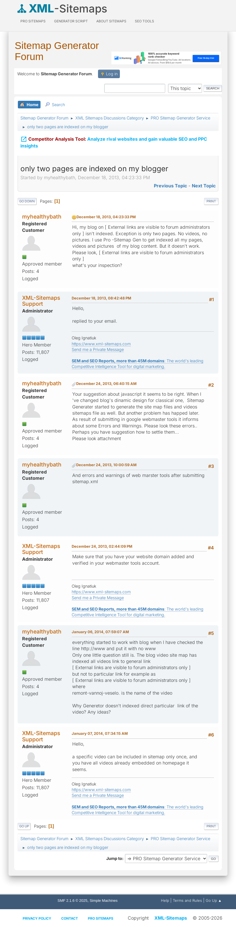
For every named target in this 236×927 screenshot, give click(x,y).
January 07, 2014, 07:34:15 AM (100, 733)
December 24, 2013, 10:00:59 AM (106, 465)
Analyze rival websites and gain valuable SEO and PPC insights (113, 138)
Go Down (27, 201)
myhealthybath (41, 216)
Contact (69, 918)
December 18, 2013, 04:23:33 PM (106, 217)
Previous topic (170, 186)
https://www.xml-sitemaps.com (101, 343)
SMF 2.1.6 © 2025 (72, 900)
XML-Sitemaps (170, 918)
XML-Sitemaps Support (41, 300)
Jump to (114, 858)
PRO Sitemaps (33, 21)
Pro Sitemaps (100, 918)
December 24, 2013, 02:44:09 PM (102, 546)
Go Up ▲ (214, 900)
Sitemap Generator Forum (57, 51)
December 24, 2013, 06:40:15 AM (106, 383)
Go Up (24, 826)
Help (165, 900)
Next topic (204, 186)
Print (211, 201)
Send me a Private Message (98, 349)
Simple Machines (104, 900)
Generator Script (71, 21)
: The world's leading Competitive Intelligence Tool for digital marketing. (137, 363)
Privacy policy (37, 918)
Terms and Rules (187, 900)
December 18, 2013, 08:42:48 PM (101, 298)
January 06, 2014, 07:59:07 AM (100, 632)
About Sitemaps (111, 21)
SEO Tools (144, 21)
